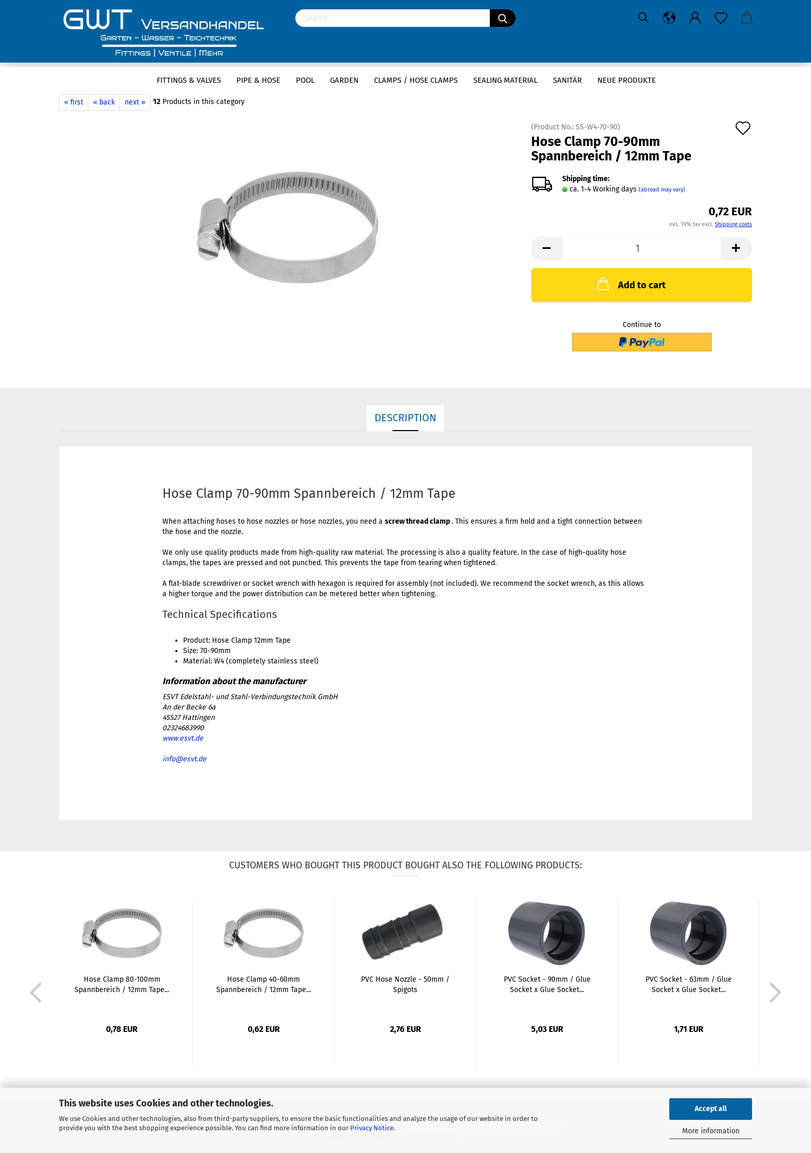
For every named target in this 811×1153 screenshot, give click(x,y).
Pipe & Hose (258, 80)
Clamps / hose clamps (416, 80)
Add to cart (630, 283)
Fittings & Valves (189, 80)
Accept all (711, 1108)
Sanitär (567, 80)
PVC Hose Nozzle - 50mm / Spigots (405, 984)
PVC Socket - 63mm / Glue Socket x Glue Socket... (688, 984)
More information (711, 1131)
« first (73, 102)
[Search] (503, 18)
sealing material (505, 80)
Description (405, 417)
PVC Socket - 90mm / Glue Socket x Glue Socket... (547, 984)
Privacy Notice (372, 1128)
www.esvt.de (182, 738)
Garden (344, 80)
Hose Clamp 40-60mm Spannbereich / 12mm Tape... (263, 984)
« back (104, 102)
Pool (305, 80)
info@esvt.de (184, 759)
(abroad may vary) (662, 189)
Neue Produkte (626, 80)
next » (135, 102)
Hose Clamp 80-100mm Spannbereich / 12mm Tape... (121, 984)
